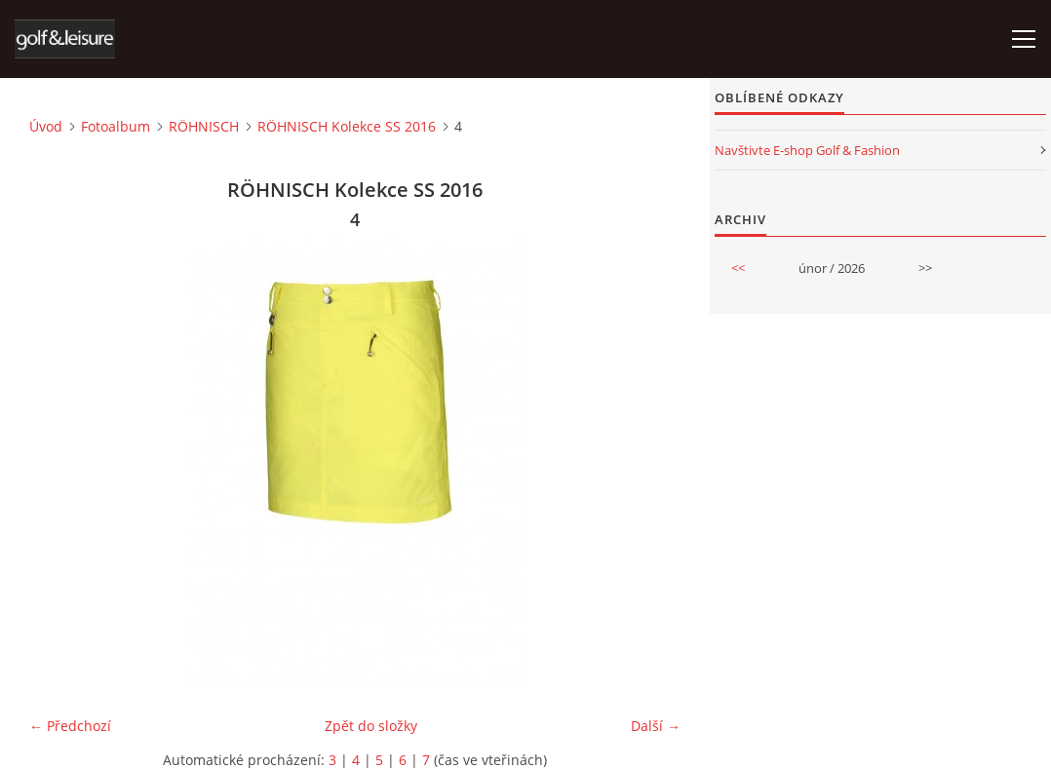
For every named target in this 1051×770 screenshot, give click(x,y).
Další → (656, 725)
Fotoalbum (115, 126)
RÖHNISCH (204, 126)
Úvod (45, 126)
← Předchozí (70, 725)
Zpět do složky (371, 725)
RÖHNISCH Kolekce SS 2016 (346, 126)
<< (738, 268)
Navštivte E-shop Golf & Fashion (807, 150)
